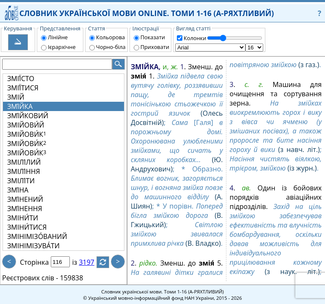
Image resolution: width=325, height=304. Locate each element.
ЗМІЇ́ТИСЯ (23, 87)
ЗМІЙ (15, 97)
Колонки (195, 38)
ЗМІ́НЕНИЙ (25, 199)
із (79, 262)
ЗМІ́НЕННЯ (24, 208)
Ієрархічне (62, 47)
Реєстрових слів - (30, 277)
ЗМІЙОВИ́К (26, 134)
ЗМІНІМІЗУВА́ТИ (33, 245)
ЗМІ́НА (17, 190)
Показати (152, 37)
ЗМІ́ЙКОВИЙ (27, 115)
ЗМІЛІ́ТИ (21, 180)
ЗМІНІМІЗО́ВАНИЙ (37, 236)
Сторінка (34, 262)
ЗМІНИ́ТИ (22, 218)
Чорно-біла (111, 47)
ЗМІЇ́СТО (20, 78)
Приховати (154, 47)
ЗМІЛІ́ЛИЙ (24, 162)
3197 (91, 262)
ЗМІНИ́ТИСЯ (27, 227)
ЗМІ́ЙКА (20, 106)
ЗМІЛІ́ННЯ (23, 171)
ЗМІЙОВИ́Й (25, 125)
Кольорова (110, 37)
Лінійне (58, 37)
